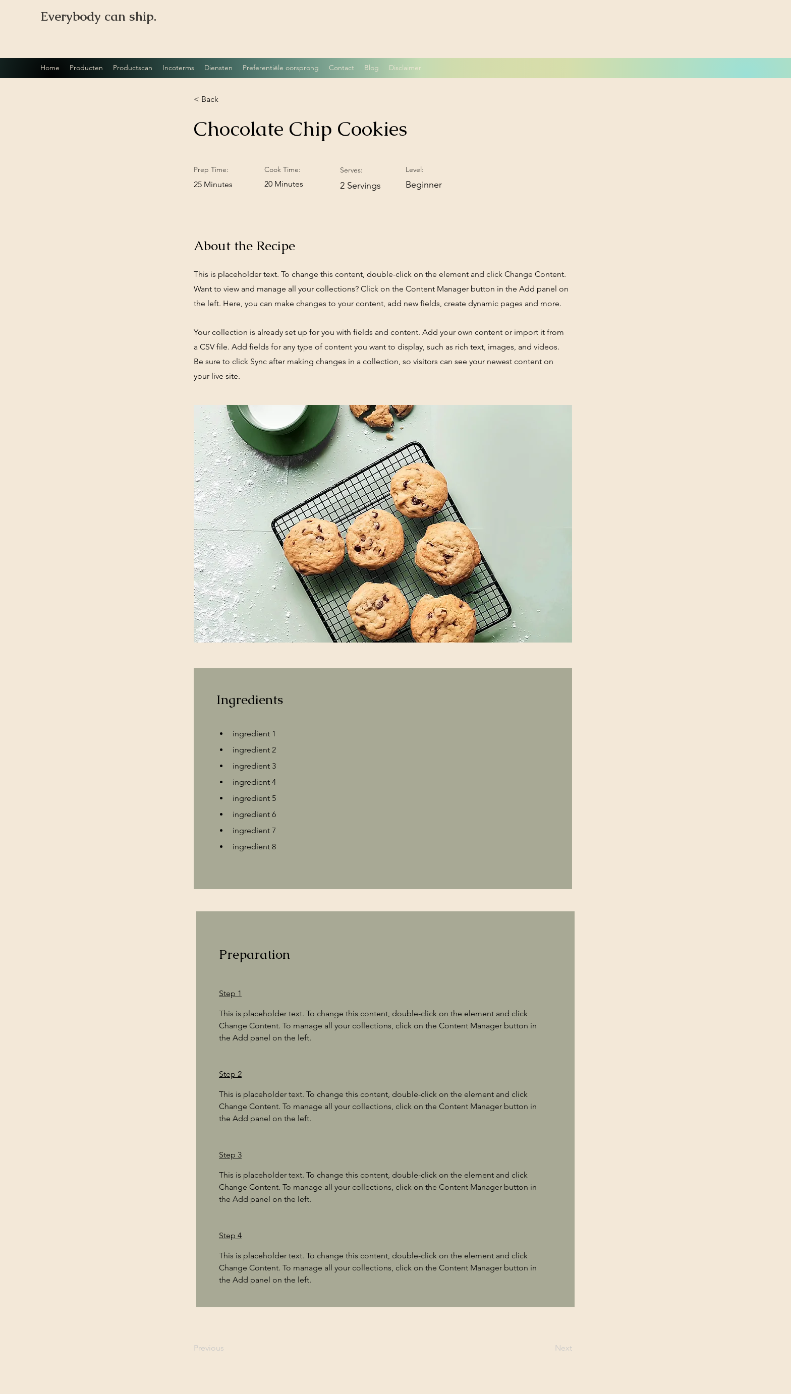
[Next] (547, 1349)
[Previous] (226, 1349)
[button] (226, 99)
